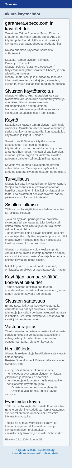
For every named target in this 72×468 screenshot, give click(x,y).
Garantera (37, 4)
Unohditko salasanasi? (27, 453)
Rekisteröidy (46, 450)
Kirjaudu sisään (26, 450)
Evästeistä (51, 453)
